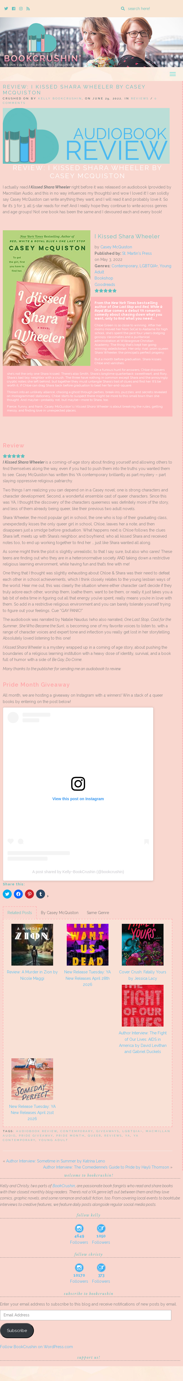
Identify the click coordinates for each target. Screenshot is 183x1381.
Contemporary (125, 266)
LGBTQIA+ (149, 266)
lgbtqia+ (132, 1131)
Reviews (140, 98)
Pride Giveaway (36, 1135)
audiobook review (36, 1131)
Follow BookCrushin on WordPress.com (36, 1347)
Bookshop (104, 278)
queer (94, 1135)
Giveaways (107, 1131)
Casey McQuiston (116, 247)
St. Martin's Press (137, 253)
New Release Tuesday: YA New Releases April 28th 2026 (87, 978)
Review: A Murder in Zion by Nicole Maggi (32, 975)
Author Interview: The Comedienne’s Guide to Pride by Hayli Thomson (106, 1167)
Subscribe (17, 1330)
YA (127, 1135)
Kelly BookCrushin (60, 98)
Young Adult (53, 1140)
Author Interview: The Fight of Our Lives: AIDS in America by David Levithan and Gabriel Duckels (143, 1042)
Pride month (70, 1135)
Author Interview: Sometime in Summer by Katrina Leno (55, 1161)
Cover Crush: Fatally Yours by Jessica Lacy (142, 975)
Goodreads (105, 284)
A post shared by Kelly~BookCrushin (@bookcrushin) (78, 872)
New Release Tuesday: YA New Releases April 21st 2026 (32, 1112)
